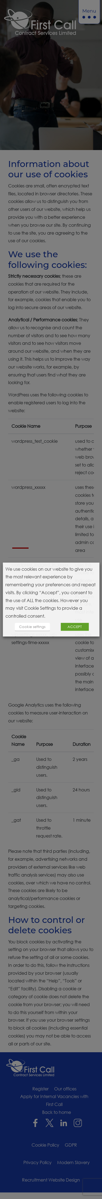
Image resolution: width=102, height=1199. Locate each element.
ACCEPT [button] (74, 626)
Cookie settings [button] (32, 626)
